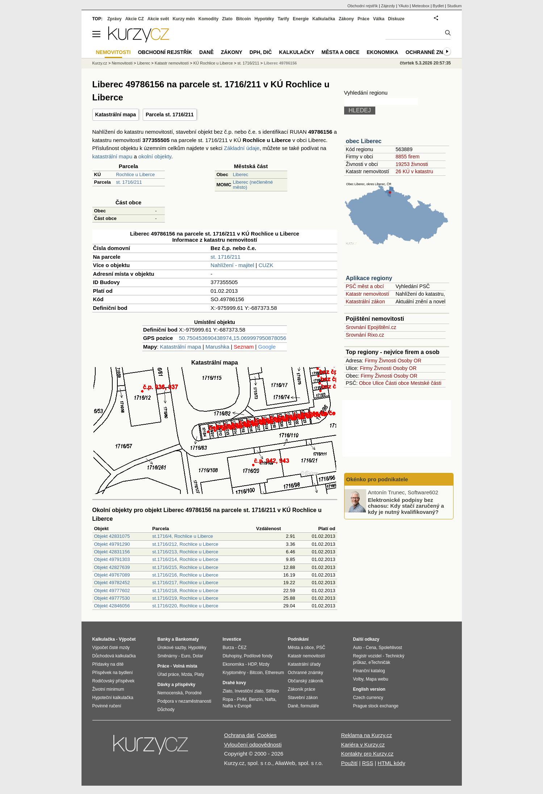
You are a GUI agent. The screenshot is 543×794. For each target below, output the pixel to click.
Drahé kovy (234, 682)
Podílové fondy (258, 655)
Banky (164, 639)
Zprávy (114, 18)
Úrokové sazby (172, 647)
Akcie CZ (134, 18)
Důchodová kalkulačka (114, 655)
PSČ (320, 647)
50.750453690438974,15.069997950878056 (232, 338)
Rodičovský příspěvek (113, 680)
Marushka (217, 347)
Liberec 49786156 (280, 63)
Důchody (166, 709)
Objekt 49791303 (112, 559)
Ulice (378, 383)
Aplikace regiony (369, 278)
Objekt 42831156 (112, 551)
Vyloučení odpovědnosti (253, 744)
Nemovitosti (122, 63)
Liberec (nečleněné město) (253, 184)
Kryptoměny (234, 672)
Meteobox (420, 6)
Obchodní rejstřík (362, 6)
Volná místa (185, 666)
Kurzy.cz (99, 63)
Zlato (227, 18)
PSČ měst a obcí (365, 286)
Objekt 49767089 (112, 575)
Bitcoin (243, 18)
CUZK (266, 265)
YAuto (403, 6)
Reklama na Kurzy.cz (366, 735)
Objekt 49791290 (112, 544)
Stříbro (272, 691)
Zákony (346, 18)
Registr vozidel (367, 655)
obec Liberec (364, 141)
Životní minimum (108, 689)
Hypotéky (264, 18)
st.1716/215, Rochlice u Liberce (185, 567)
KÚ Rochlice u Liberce (213, 63)
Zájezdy (388, 6)
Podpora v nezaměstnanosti (185, 701)
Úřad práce (168, 674)
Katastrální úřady (304, 664)
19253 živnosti (412, 164)
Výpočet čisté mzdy (111, 647)
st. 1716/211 (129, 182)
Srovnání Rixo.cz (365, 335)
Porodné (193, 692)
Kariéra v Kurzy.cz (363, 744)
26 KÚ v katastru (414, 171)
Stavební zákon (303, 697)
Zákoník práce (302, 689)
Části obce (397, 383)
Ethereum (274, 672)
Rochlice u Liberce (135, 174)
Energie (301, 18)
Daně (206, 52)
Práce (363, 18)
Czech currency (368, 697)
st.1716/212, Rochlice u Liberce (185, 544)
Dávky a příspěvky (177, 684)
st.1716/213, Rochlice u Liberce (185, 551)
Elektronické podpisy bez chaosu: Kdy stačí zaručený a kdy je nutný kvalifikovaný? (406, 505)
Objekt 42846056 (112, 605)
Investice (232, 639)
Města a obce (341, 52)
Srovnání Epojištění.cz (371, 327)
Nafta (270, 699)
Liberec (240, 174)
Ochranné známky (431, 52)
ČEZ (242, 647)
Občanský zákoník (305, 680)
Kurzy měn (183, 18)
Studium (454, 6)
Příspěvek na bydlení (112, 672)
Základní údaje (241, 148)
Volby (358, 679)
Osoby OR (409, 360)
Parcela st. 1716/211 (169, 114)
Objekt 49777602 (112, 590)
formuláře (310, 705)
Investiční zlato (249, 691)
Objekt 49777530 (112, 598)
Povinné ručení (106, 705)
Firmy (371, 360)
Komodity (208, 18)
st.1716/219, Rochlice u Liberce (185, 598)
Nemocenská (170, 692)
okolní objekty (154, 156)
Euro (185, 655)
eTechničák (379, 662)
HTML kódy (391, 763)
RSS (367, 763)
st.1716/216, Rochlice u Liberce (185, 575)
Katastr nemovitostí (367, 294)
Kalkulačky (296, 52)
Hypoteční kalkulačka (112, 697)
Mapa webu (377, 679)
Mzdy (264, 664)
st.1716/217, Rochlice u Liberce (185, 582)
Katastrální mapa (115, 114)
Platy (199, 674)
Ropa (228, 699)
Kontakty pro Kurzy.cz (367, 754)
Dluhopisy (232, 655)
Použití (349, 763)
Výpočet (127, 639)
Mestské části (426, 383)
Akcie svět (158, 18)
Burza (228, 647)
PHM (242, 699)
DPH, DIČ (261, 52)
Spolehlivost (390, 647)
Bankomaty (187, 639)
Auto (357, 647)
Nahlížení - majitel (232, 265)
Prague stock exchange (375, 705)
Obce (365, 383)
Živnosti (387, 360)
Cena (371, 647)
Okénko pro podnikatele (377, 479)
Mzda (186, 674)
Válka (378, 18)
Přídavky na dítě (108, 664)
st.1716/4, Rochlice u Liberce (182, 536)
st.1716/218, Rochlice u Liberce (185, 590)
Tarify (283, 18)
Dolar (198, 655)
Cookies (266, 735)
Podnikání (298, 639)
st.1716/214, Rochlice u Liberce (185, 559)
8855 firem (407, 156)
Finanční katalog (369, 670)
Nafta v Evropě (237, 705)
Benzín (255, 699)
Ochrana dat (239, 735)
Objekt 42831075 (112, 536)
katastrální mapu (112, 156)
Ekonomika (382, 52)
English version (369, 689)
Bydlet (438, 6)
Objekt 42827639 (112, 567)
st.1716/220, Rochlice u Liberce (185, 605)
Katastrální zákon (365, 301)
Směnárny (167, 655)
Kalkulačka (323, 18)
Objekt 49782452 (112, 582)
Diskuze (396, 18)
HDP (252, 664)
